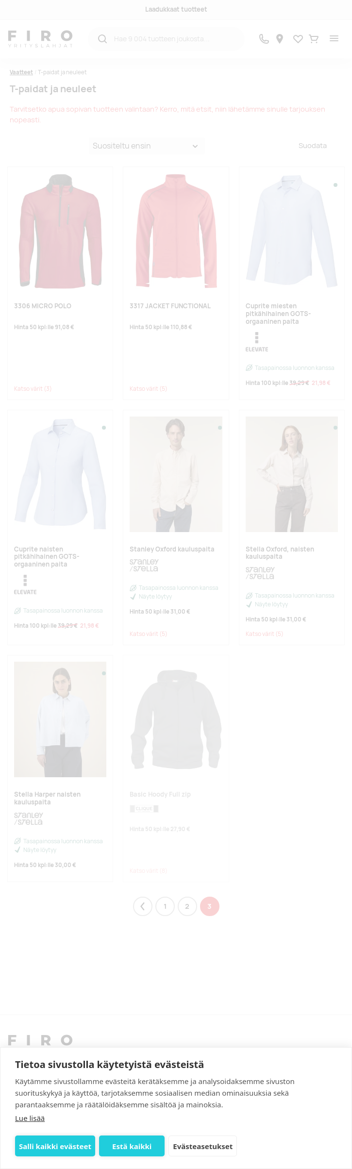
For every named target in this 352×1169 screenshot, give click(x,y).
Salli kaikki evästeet (55, 1146)
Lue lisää (30, 1118)
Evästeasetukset (203, 1146)
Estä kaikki (131, 1146)
